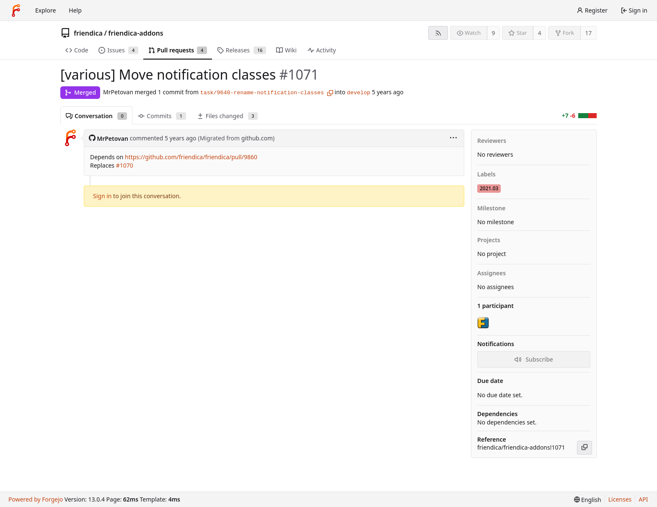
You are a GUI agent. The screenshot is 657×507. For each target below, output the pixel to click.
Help (75, 10)
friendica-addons (135, 33)
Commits (162, 116)
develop (358, 93)
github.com (257, 138)
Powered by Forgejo (35, 499)
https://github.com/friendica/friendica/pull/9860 (191, 157)
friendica (88, 33)
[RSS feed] (438, 33)
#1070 (124, 165)
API (643, 499)
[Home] (16, 10)
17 (588, 33)
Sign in (102, 196)
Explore (45, 10)
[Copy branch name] (330, 93)
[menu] (453, 138)
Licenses (620, 499)
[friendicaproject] (484, 322)
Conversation (96, 116)
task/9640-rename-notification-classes (262, 93)
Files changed (227, 116)
